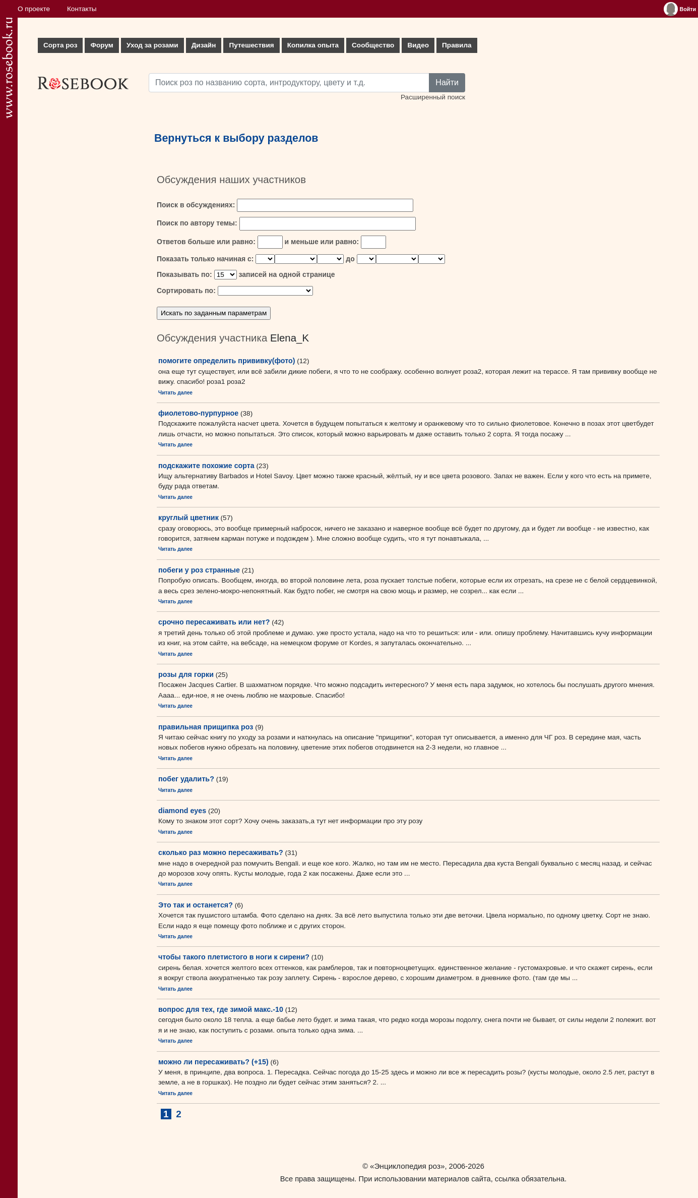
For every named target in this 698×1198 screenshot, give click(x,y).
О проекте (34, 9)
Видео (418, 45)
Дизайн (204, 45)
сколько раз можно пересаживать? (220, 852)
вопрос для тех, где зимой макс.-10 (220, 1009)
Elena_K (289, 338)
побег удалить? (186, 779)
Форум (101, 45)
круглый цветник (188, 518)
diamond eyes (182, 811)
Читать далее (175, 392)
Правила (457, 45)
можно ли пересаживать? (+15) (213, 1062)
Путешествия (251, 45)
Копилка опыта (313, 45)
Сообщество (373, 45)
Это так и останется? (195, 905)
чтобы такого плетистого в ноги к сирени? (233, 957)
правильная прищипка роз (205, 727)
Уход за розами (152, 45)
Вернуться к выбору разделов (236, 138)
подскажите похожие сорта (206, 466)
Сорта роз (60, 45)
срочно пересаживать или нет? (214, 622)
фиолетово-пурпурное (198, 413)
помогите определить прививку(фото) (226, 361)
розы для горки (186, 674)
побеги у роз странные (199, 570)
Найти (447, 82)
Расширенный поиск (433, 97)
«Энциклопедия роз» (407, 1166)
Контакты (82, 9)
